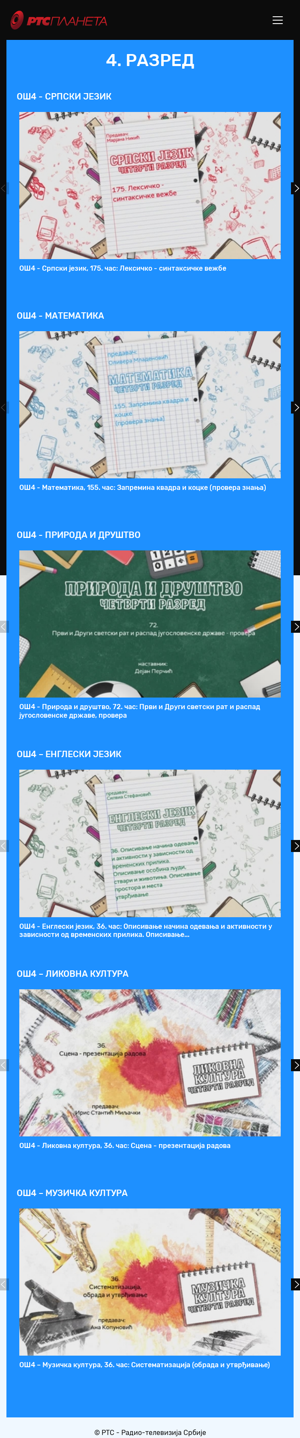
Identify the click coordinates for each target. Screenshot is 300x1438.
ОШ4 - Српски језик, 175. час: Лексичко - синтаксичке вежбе (122, 268)
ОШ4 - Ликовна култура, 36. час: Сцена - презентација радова (125, 1146)
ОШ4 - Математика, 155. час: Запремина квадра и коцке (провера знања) (142, 487)
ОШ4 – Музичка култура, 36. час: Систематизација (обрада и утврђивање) (144, 1365)
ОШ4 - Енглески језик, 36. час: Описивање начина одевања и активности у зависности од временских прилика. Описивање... (145, 930)
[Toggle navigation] (278, 20)
